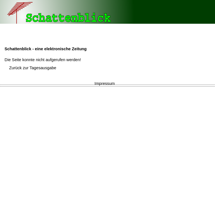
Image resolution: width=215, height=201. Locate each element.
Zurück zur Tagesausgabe (32, 68)
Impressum (105, 83)
